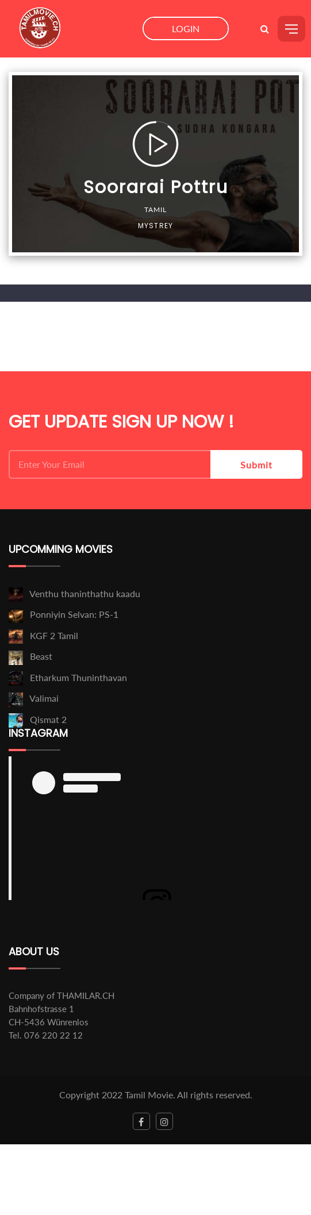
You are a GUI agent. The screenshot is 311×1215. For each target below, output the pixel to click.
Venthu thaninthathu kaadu (84, 593)
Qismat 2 (48, 719)
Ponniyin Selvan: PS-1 (74, 614)
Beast (41, 656)
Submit (256, 464)
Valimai (44, 698)
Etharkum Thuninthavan (78, 677)
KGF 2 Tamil (54, 635)
